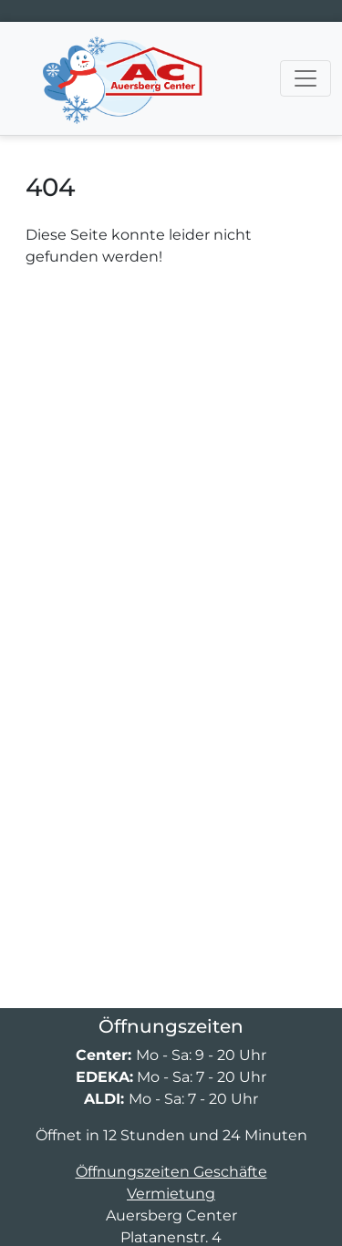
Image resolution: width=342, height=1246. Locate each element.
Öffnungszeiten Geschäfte (171, 1171)
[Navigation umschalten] (305, 78)
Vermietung (171, 1193)
